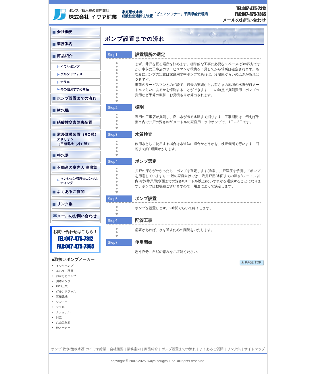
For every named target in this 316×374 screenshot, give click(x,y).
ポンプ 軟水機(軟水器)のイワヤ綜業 (78, 349)
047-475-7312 (254, 8)
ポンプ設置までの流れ (77, 98)
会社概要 (65, 32)
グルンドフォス (71, 74)
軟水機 (63, 110)
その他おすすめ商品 (74, 89)
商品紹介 (65, 56)
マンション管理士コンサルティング (79, 181)
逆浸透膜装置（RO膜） (78, 139)
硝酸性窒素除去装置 (75, 122)
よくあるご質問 (70, 191)
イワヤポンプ (69, 66)
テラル (65, 82)
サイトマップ (254, 349)
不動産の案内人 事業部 (77, 167)
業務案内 (65, 44)
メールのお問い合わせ (244, 19)
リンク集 (65, 204)
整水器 (63, 155)
